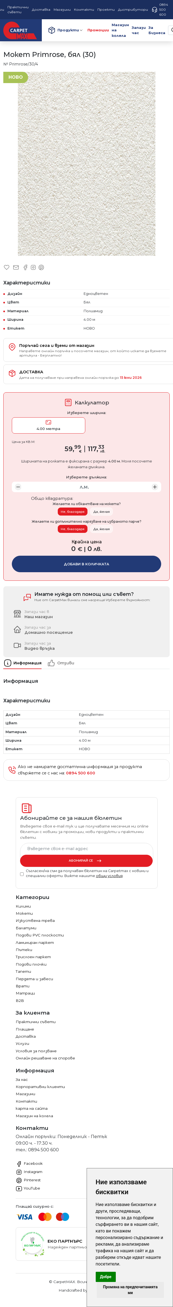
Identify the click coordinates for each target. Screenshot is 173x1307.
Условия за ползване (36, 1051)
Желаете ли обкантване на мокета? (87, 504)
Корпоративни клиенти (40, 1086)
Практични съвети (36, 1022)
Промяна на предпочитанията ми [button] (130, 1290)
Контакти (26, 1101)
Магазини (25, 1094)
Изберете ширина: (86, 412)
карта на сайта (32, 1108)
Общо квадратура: (52, 498)
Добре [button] (106, 1277)
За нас (22, 1079)
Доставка (26, 1036)
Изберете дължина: (86, 477)
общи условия (109, 876)
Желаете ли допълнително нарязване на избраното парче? (86, 522)
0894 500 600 (159, 9)
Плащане (25, 1029)
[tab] (25, 663)
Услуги (22, 1043)
